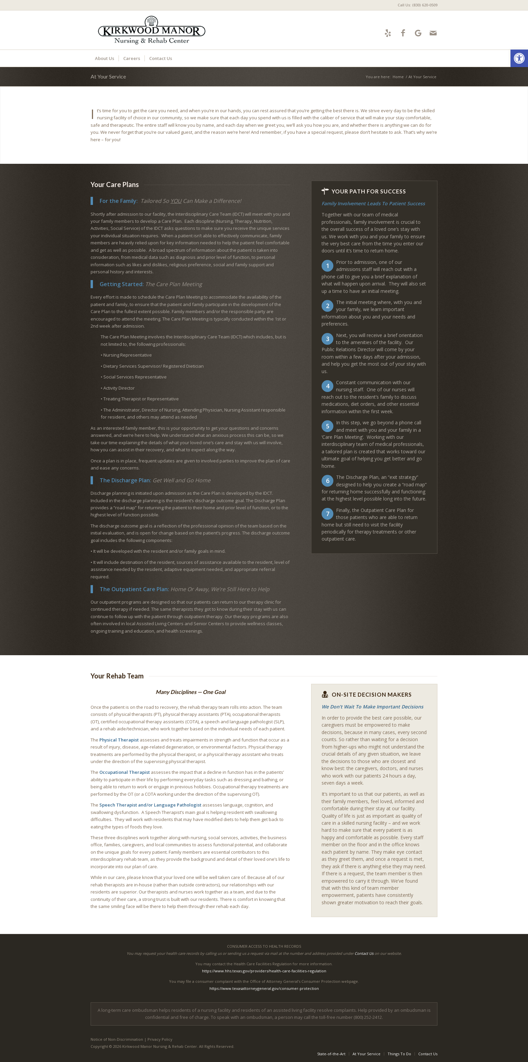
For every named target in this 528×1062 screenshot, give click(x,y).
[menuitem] (415, 5)
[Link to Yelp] (387, 33)
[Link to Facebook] (402, 33)
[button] (519, 58)
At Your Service (108, 76)
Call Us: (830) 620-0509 (417, 4)
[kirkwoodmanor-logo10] (152, 30)
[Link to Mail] (433, 33)
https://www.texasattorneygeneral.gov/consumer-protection (264, 988)
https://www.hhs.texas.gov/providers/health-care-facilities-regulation (264, 970)
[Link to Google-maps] (418, 33)
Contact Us (364, 953)
